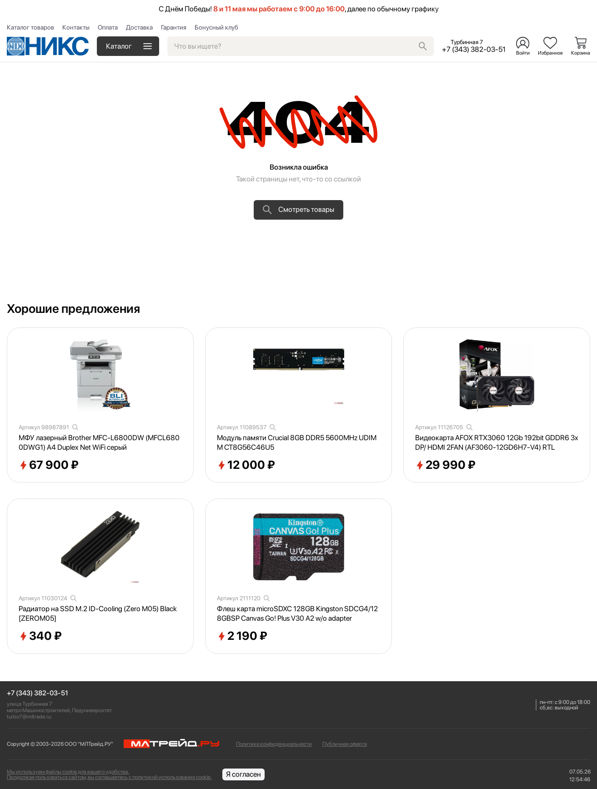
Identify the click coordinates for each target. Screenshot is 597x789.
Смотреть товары (298, 209)
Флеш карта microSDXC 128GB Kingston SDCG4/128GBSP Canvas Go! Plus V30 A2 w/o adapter (297, 613)
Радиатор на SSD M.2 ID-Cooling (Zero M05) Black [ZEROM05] (98, 613)
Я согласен (243, 774)
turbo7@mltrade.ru (29, 716)
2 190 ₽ (242, 636)
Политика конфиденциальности (274, 744)
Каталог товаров (30, 27)
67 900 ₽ (49, 465)
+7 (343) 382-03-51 (37, 693)
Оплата (108, 27)
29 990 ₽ (445, 465)
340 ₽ (40, 636)
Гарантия (173, 27)
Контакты (76, 27)
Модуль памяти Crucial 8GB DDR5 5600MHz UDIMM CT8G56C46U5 (296, 442)
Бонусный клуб (216, 27)
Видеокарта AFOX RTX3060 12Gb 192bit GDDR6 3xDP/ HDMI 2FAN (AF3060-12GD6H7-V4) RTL (496, 442)
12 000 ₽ (246, 465)
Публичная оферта (344, 744)
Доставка (139, 27)
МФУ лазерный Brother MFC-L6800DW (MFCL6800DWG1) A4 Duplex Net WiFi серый (99, 442)
